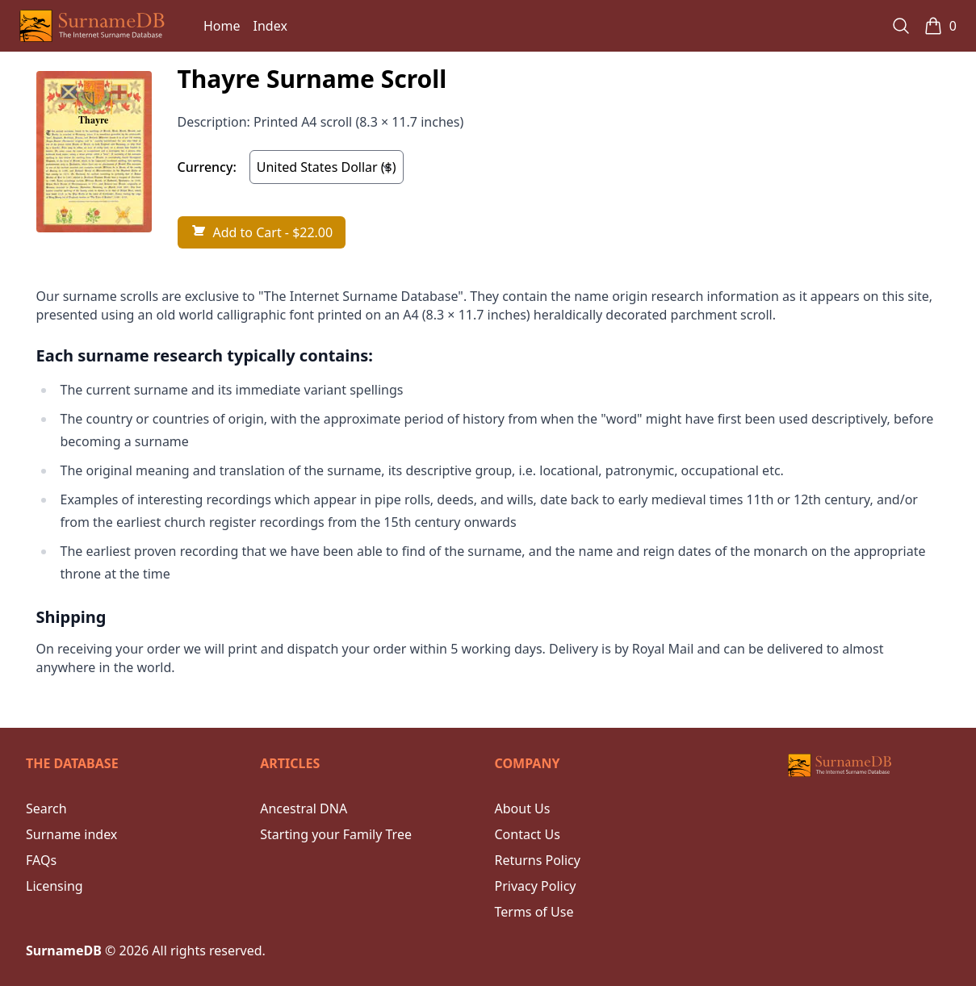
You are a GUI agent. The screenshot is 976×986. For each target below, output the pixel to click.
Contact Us (527, 834)
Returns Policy (537, 860)
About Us (523, 808)
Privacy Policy (535, 886)
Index (270, 26)
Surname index (71, 834)
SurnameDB (64, 950)
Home (222, 26)
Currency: (207, 167)
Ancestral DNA (303, 808)
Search (46, 808)
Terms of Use (534, 912)
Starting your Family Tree (336, 834)
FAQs (41, 860)
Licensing (54, 886)
